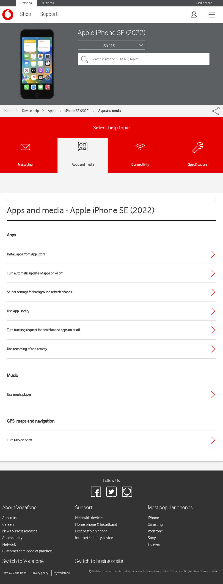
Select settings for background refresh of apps (39, 292)
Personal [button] (27, 3)
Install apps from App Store (26, 254)
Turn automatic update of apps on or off (34, 273)
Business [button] (48, 3)
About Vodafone (19, 508)
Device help (30, 111)
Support (49, 14)
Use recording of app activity (27, 349)
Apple (52, 111)
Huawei (154, 544)
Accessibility (12, 537)
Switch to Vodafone (23, 561)
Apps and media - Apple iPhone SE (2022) (80, 210)
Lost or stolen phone (91, 531)
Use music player (19, 395)
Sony (152, 537)
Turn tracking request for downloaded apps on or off (43, 330)
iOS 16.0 (109, 45)
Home (8, 111)
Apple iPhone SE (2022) (111, 32)
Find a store (204, 3)
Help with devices (89, 517)
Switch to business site (99, 561)
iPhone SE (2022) (77, 111)
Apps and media (109, 111)
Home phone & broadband (96, 524)
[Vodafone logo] (7, 14)
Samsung (155, 524)
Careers (8, 524)
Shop (25, 14)
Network (9, 544)
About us (9, 517)
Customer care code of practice (27, 551)
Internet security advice (94, 537)
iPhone (153, 517)
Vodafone (155, 531)
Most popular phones (170, 508)
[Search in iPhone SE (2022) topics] (143, 59)
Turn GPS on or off (19, 440)
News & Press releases (19, 531)
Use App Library (18, 311)
